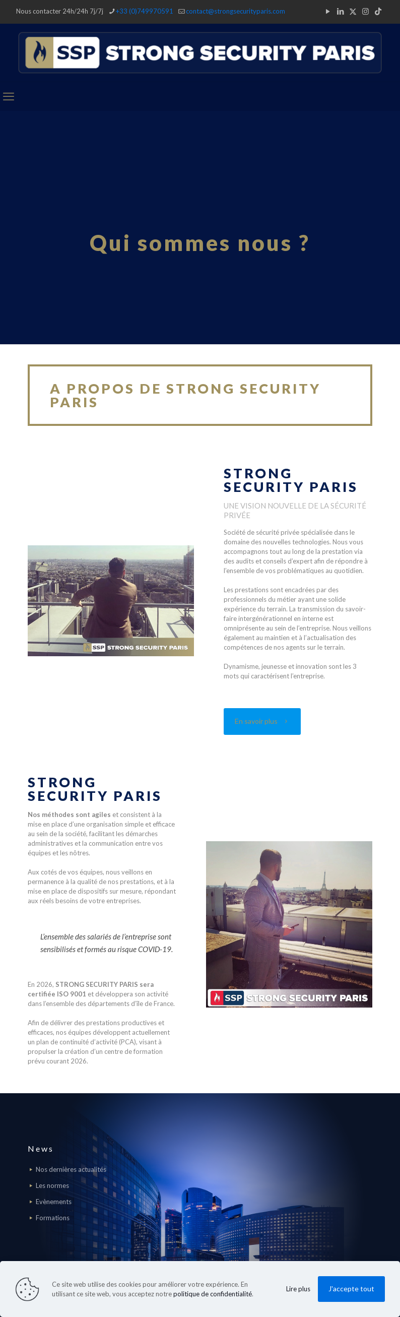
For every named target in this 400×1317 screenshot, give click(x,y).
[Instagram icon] (365, 11)
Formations (53, 1218)
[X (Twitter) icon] (353, 11)
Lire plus (298, 1289)
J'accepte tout (351, 1288)
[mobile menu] (8, 96)
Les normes (52, 1185)
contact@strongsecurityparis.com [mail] (235, 11)
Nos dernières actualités (71, 1169)
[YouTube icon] (327, 11)
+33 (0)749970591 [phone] (144, 11)
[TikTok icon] (378, 11)
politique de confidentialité (212, 1294)
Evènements (54, 1202)
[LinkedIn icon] (340, 11)
